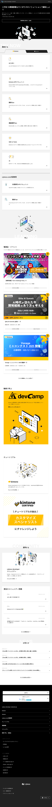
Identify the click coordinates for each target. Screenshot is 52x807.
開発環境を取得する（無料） (26, 20)
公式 (26, 692)
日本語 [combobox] (45, 797)
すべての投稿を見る (25, 631)
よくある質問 (6, 747)
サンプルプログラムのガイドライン (10, 741)
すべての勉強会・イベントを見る (25, 378)
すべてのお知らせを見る (25, 677)
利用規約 (5, 744)
